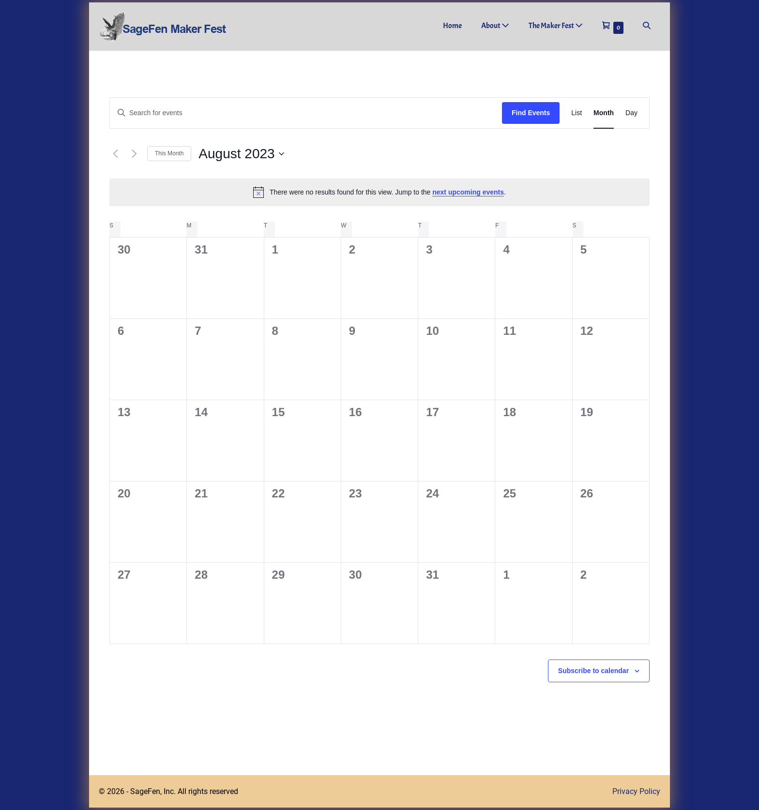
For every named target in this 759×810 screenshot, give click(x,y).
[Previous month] (115, 154)
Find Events (531, 113)
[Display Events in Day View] (631, 113)
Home (452, 25)
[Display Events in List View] (576, 113)
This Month (169, 153)
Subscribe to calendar (593, 671)
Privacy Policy (636, 791)
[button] (646, 26)
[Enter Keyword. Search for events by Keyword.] (306, 113)
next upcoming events (468, 192)
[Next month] (134, 154)
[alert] (379, 192)
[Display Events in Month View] (603, 113)
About (495, 25)
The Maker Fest (556, 25)
